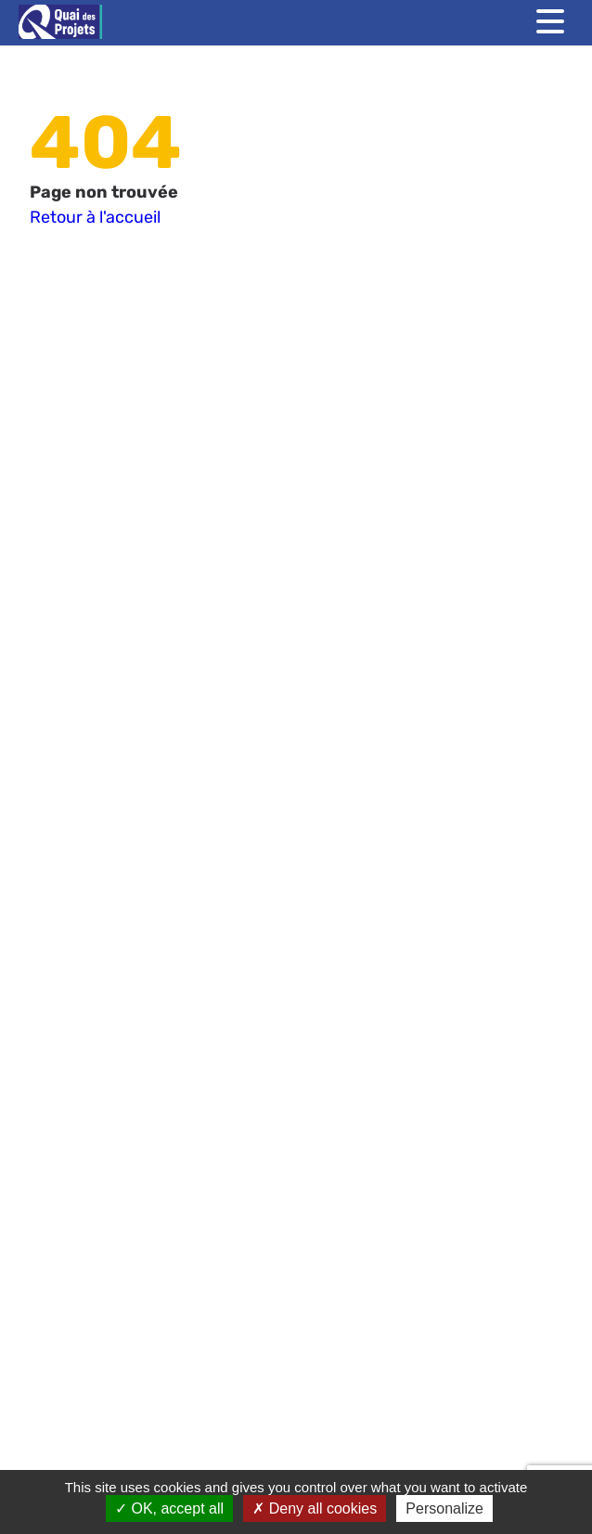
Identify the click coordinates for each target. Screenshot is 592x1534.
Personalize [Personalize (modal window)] (444, 1508)
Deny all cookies (314, 1508)
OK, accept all (169, 1508)
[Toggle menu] (550, 21)
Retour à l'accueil (95, 217)
